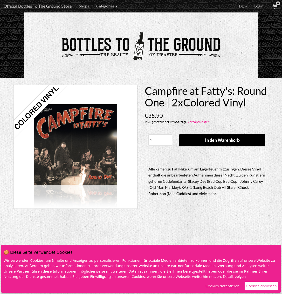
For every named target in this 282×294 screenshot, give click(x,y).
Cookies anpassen (261, 286)
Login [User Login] (258, 6)
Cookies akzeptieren (222, 286)
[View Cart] (274, 6)
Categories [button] (106, 6)
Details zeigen (234, 276)
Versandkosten (198, 122)
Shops (84, 6)
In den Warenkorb (222, 140)
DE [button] (239, 6)
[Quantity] (160, 140)
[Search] (149, 6)
